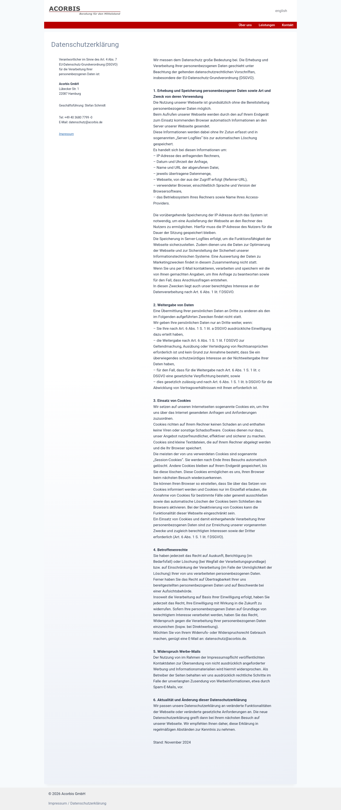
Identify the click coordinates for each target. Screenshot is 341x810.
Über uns (245, 25)
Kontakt (287, 25)
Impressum (66, 134)
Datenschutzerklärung (88, 803)
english (281, 10)
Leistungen (267, 25)
